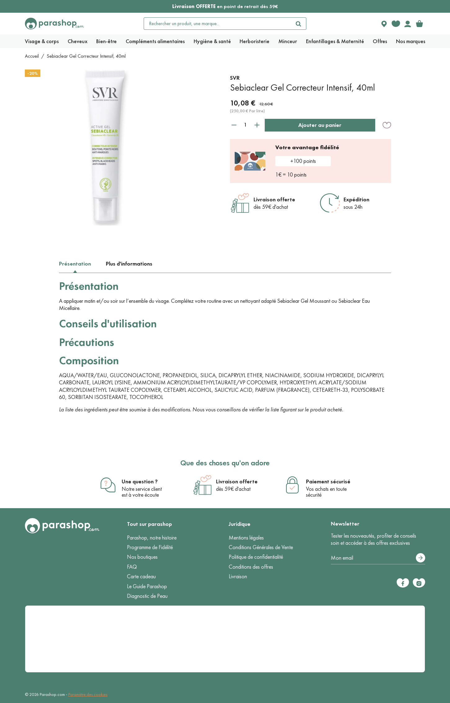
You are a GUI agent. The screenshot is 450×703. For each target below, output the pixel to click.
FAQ (132, 566)
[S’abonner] (420, 557)
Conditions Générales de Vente (261, 547)
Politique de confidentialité (256, 556)
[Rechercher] (298, 23)
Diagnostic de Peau (147, 596)
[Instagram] (419, 583)
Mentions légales (246, 537)
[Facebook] (403, 583)
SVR (235, 77)
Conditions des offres (251, 566)
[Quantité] (245, 125)
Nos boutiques (142, 556)
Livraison (238, 576)
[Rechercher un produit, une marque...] (217, 23)
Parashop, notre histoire (152, 537)
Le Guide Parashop (147, 586)
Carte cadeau (141, 576)
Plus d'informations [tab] (129, 263)
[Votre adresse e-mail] (378, 558)
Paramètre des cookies (87, 694)
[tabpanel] (225, 346)
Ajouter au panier (319, 125)
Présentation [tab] (75, 263)
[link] (419, 23)
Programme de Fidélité (150, 547)
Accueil (32, 56)
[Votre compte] (407, 23)
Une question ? (140, 481)
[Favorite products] (396, 23)
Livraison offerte (274, 199)
